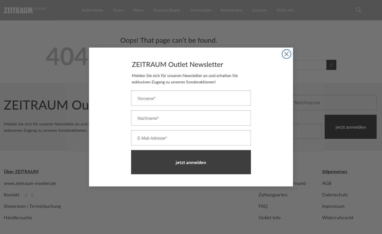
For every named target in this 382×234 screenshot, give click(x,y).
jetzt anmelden (191, 162)
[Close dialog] (286, 54)
